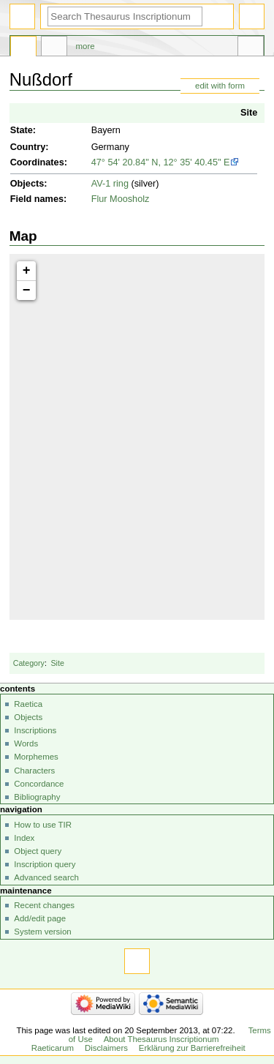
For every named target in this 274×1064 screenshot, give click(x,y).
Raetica (28, 704)
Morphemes (36, 756)
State (21, 130)
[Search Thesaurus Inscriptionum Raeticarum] (124, 16)
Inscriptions (35, 730)
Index (24, 837)
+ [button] (27, 271)
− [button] (27, 290)
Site (248, 113)
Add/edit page (40, 918)
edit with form (220, 85)
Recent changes (44, 905)
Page (23, 48)
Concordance (39, 783)
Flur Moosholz (120, 199)
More (85, 46)
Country (28, 147)
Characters (34, 770)
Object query (37, 851)
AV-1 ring (110, 184)
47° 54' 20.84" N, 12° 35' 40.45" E (160, 162)
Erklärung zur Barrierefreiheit (192, 1048)
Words (26, 743)
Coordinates (37, 162)
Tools (250, 48)
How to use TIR (43, 824)
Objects (27, 184)
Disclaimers (106, 1048)
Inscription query (44, 864)
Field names (37, 199)
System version (42, 931)
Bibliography (37, 797)
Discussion (54, 48)
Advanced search (46, 877)
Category (29, 663)
